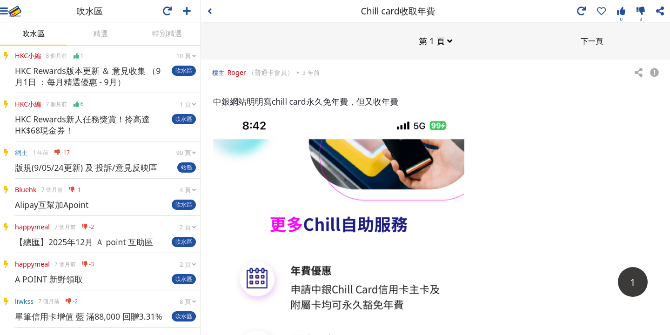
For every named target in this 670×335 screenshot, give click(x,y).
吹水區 (33, 33)
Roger (236, 71)
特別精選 (167, 33)
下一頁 (592, 40)
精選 (100, 33)
